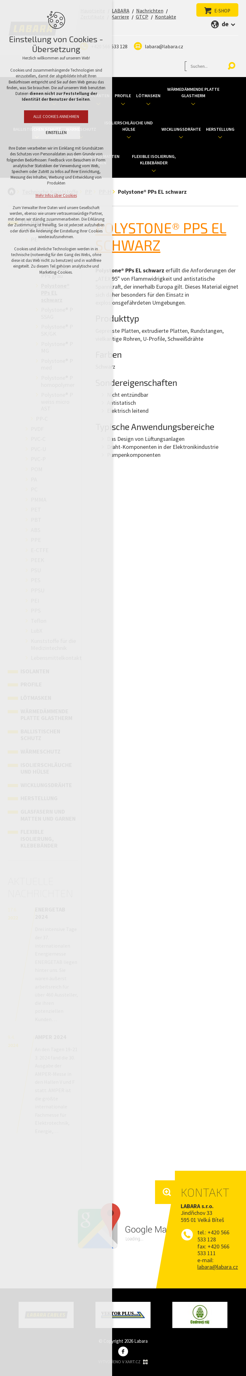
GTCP (142, 16)
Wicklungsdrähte (181, 129)
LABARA (120, 10)
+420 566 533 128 (213, 1236)
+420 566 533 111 (213, 1250)
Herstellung (220, 129)
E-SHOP (222, 11)
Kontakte (165, 16)
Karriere (120, 16)
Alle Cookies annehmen (56, 116)
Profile (123, 95)
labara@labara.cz (164, 46)
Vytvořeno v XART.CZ (123, 1362)
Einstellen (56, 132)
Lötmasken (148, 95)
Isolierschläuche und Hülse (128, 126)
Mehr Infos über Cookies (56, 195)
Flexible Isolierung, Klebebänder (154, 159)
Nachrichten (149, 10)
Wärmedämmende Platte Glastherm (193, 92)
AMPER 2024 (50, 1037)
